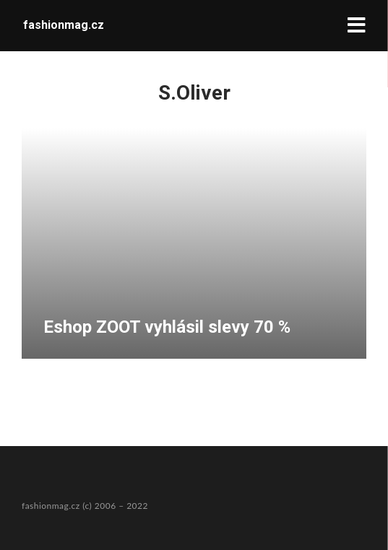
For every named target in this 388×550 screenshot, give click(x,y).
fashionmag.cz (63, 25)
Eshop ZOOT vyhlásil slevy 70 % (166, 327)
